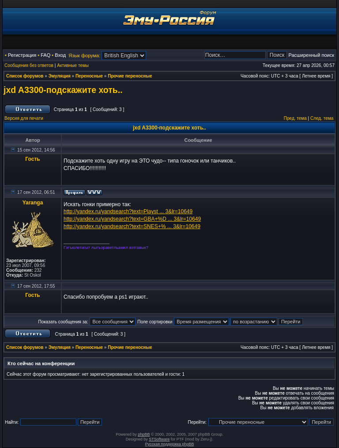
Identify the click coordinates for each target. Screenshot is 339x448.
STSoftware (159, 439)
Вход (60, 55)
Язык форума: (84, 55)
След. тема (321, 118)
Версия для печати (23, 118)
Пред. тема (295, 118)
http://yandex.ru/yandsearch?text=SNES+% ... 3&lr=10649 (132, 226)
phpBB (144, 434)
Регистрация (22, 55)
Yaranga (33, 203)
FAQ (45, 55)
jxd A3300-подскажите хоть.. (63, 90)
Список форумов (25, 76)
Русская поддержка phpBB (169, 444)
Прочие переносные (130, 76)
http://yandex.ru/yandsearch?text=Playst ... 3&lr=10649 (128, 211)
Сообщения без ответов (28, 65)
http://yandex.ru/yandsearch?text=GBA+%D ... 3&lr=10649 (132, 219)
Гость (32, 159)
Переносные (89, 76)
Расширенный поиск (311, 55)
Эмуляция (60, 76)
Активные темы (73, 65)
